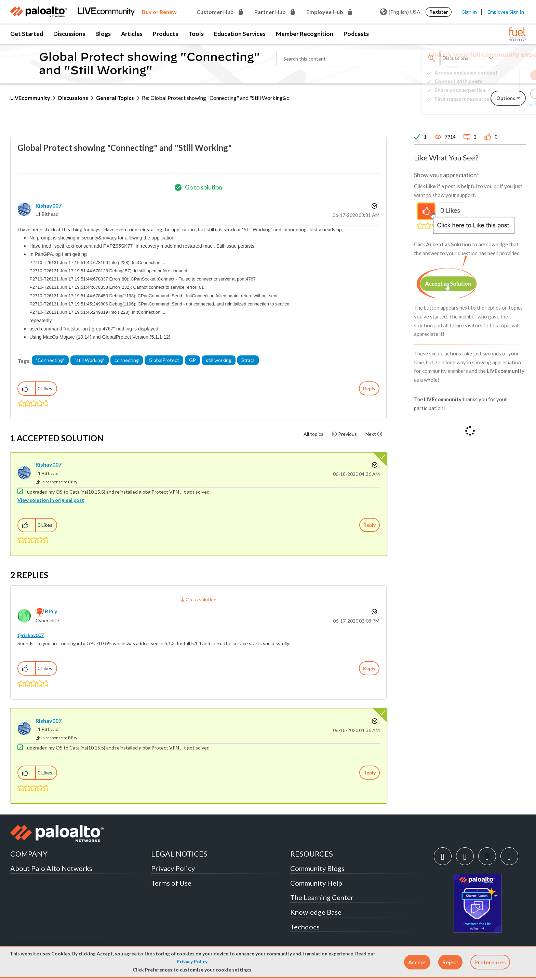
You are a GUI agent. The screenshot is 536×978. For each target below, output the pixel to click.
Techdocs (305, 927)
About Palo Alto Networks (51, 868)
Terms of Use (171, 883)
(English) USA (400, 12)
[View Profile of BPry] (51, 611)
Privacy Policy (192, 961)
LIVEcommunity (30, 97)
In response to (59, 481)
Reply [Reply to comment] (369, 525)
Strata (248, 360)
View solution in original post (50, 500)
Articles (132, 33)
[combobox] (358, 58)
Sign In (469, 12)
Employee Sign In (505, 12)
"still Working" (90, 360)
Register (438, 12)
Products (165, 33)
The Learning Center (321, 897)
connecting (127, 360)
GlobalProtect (164, 360)
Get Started (26, 33)
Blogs (103, 33)
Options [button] (373, 206)
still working (218, 360)
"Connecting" (50, 360)
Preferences (490, 962)
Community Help (316, 883)
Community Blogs (317, 868)
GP (192, 360)
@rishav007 (30, 635)
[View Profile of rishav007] (49, 205)
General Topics (115, 97)
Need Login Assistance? (495, 104)
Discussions (69, 33)
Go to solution (203, 187)
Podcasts (356, 33)
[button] (417, 962)
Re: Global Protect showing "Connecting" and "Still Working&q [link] (216, 97)
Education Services (240, 33)
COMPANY (29, 853)
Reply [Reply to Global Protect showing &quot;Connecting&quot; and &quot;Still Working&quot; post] (369, 388)
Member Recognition (304, 33)
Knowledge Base (315, 912)
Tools (196, 33)
